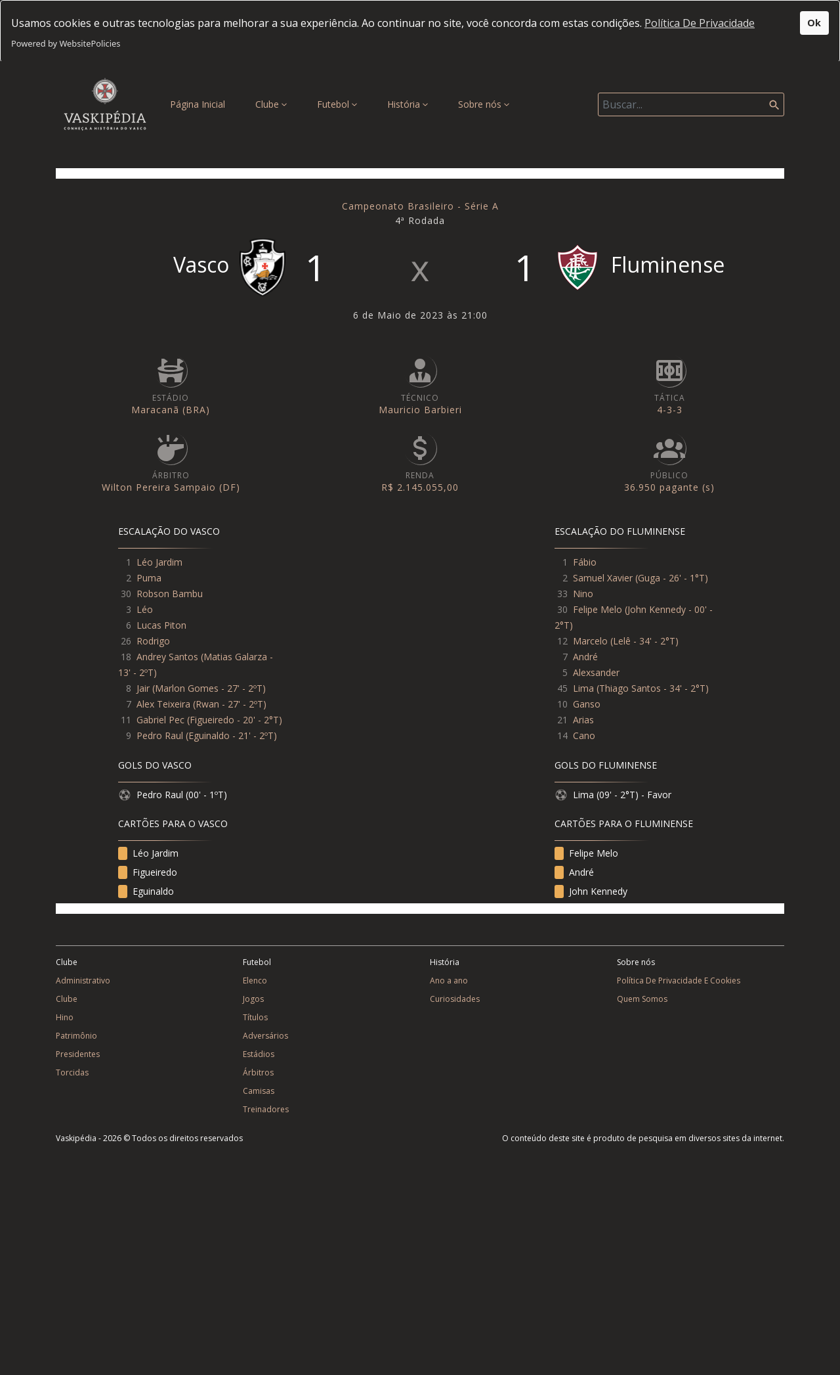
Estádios (258, 1054)
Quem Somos (642, 998)
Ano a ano (449, 980)
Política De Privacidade (699, 23)
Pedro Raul (159, 735)
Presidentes (78, 1054)
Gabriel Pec (160, 719)
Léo (144, 609)
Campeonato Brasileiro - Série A (420, 206)
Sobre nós (483, 104)
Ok (814, 22)
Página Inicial (200, 103)
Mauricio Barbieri (420, 409)
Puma (148, 578)
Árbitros (258, 1072)
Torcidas (72, 1072)
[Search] (691, 104)
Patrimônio (76, 1035)
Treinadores (266, 1109)
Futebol (337, 104)
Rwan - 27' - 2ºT (229, 704)
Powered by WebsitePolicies (65, 43)
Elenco (255, 980)
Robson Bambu (169, 593)
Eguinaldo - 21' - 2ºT (231, 735)
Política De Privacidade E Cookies (678, 980)
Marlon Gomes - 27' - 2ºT (208, 688)
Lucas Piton (161, 625)
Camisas (258, 1090)
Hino (65, 1017)
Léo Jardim (159, 562)
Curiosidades (455, 998)
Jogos (253, 998)
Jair (143, 688)
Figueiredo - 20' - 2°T (234, 719)
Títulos (255, 1017)
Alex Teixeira (163, 704)
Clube (271, 104)
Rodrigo (153, 641)
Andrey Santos (167, 656)
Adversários (265, 1035)
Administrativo (83, 980)
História (407, 104)
